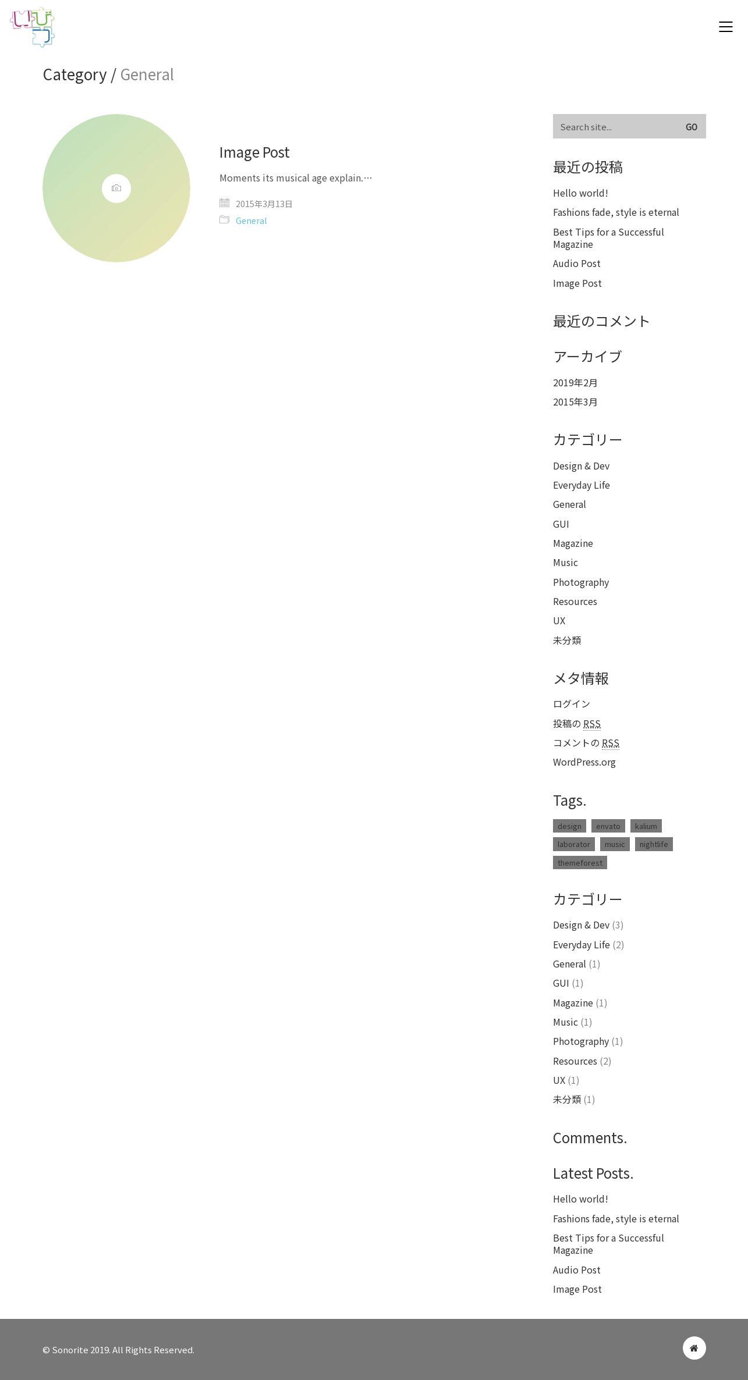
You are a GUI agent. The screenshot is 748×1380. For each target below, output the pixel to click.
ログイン (571, 704)
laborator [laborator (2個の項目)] (574, 843)
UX (559, 620)
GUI (561, 524)
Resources (575, 601)
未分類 (567, 640)
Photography (581, 582)
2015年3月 (575, 402)
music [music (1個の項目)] (615, 843)
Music (565, 562)
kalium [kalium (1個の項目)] (646, 825)
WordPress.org (584, 762)
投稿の (577, 723)
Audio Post (577, 263)
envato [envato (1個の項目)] (608, 825)
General (251, 220)
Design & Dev (581, 466)
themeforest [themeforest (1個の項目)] (580, 862)
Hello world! (580, 193)
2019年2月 (575, 382)
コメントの (586, 743)
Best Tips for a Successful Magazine (608, 238)
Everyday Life (581, 485)
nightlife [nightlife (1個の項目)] (654, 843)
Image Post (254, 151)
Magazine (573, 543)
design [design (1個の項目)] (570, 825)
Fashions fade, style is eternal (616, 212)
